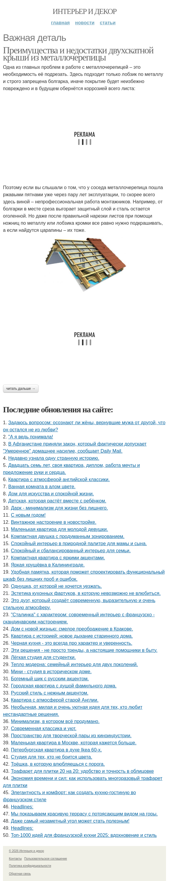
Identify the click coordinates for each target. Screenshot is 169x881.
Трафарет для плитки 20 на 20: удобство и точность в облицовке (82, 771)
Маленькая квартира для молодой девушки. (59, 529)
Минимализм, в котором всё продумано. (55, 721)
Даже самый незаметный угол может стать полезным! (70, 820)
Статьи (108, 22)
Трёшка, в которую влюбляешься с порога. (58, 764)
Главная (60, 22)
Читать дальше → (20, 389)
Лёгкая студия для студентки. (43, 657)
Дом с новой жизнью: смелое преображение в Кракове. (72, 628)
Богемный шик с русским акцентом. (50, 678)
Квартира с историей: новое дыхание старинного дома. (72, 636)
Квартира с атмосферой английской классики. (59, 479)
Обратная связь (20, 873)
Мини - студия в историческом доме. (51, 671)
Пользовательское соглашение (45, 858)
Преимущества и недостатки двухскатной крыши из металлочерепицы (78, 54)
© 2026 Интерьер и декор (26, 851)
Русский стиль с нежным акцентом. (50, 692)
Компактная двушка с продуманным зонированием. (67, 536)
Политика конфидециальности (30, 865)
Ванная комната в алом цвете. (41, 486)
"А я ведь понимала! (30, 436)
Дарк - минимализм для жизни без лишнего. (59, 507)
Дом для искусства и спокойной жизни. (51, 493)
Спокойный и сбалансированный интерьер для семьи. (71, 550)
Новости (84, 22)
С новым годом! (28, 515)
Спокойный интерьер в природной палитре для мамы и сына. (79, 543)
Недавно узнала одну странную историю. (53, 458)
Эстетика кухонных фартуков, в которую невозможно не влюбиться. (86, 593)
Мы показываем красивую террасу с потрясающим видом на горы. (84, 813)
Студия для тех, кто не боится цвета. (51, 756)
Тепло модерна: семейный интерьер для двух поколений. (74, 664)
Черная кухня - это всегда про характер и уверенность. (71, 643)
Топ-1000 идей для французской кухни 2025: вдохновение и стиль (84, 835)
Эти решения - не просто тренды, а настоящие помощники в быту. (84, 650)
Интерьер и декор (84, 11)
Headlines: (22, 806)
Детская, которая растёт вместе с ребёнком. (57, 500)
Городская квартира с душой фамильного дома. (64, 685)
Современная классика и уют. (43, 728)
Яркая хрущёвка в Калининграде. (48, 564)
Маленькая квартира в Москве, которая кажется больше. (74, 742)
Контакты (15, 858)
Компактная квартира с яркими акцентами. (58, 557)
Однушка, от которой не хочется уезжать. (56, 586)
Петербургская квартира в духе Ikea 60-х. (56, 749)
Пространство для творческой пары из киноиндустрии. (71, 735)
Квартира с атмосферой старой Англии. (55, 700)
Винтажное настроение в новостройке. (54, 522)
